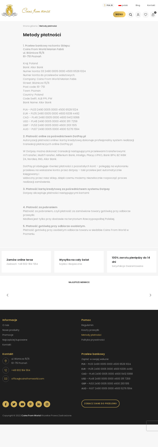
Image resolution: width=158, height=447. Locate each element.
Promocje (7, 335)
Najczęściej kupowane (14, 339)
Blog (138, 5)
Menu (119, 14)
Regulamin (87, 325)
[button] (7, 295)
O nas (5, 325)
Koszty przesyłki (90, 330)
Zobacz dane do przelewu (100, 403)
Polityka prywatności (93, 339)
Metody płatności (91, 335)
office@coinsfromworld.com (27, 378)
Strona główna (30, 26)
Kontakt (151, 5)
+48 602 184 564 (20, 370)
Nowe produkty (10, 330)
